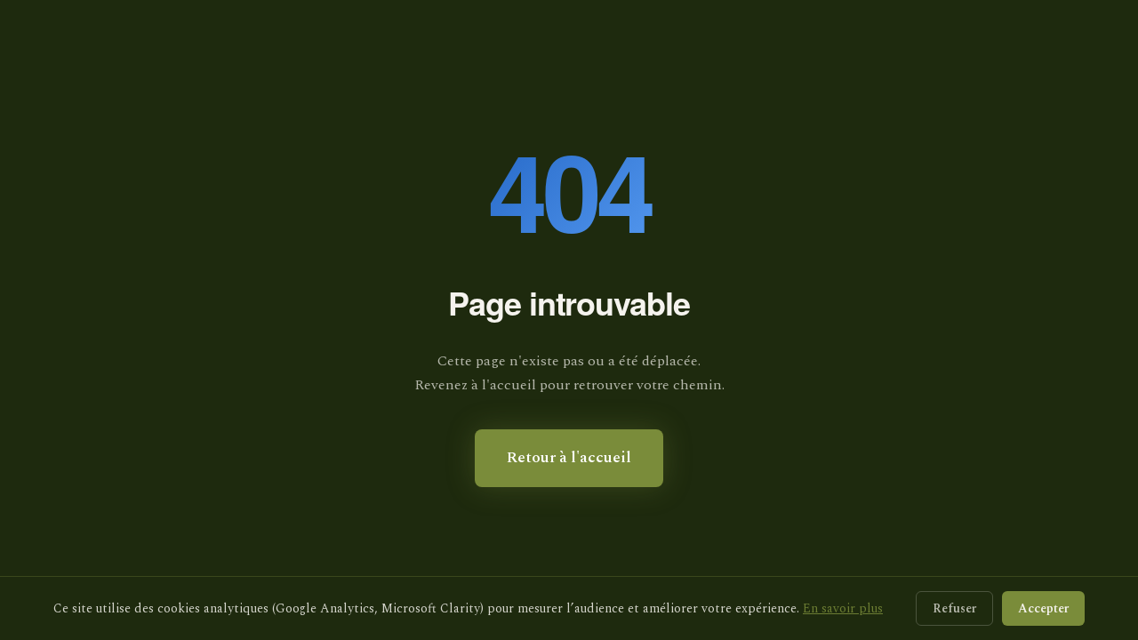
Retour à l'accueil (569, 457)
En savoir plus (843, 608)
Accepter (1043, 608)
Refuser (954, 608)
